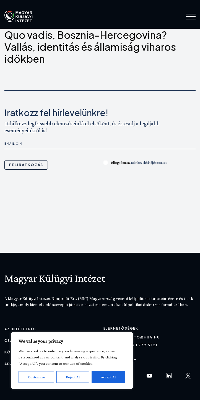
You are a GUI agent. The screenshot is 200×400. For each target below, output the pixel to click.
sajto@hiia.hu (143, 337)
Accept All (108, 377)
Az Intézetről (20, 329)
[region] (72, 360)
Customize (36, 377)
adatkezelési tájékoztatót (149, 162)
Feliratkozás (26, 164)
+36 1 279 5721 (142, 345)
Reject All (73, 377)
